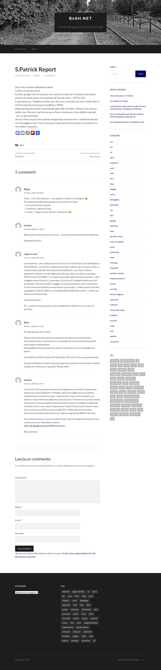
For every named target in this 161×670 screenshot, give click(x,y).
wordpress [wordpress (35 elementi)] (135, 414)
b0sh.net (80, 18)
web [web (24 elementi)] (140, 410)
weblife (113, 336)
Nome (18, 507)
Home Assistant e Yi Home (121, 95)
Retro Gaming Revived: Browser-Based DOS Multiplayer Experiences (127, 115)
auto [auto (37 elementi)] (126, 365)
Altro (22, 145)
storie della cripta (117, 310)
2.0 (111, 141)
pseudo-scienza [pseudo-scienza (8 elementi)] (131, 401)
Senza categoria (116, 294)
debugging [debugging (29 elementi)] (115, 374)
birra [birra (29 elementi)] (134, 365)
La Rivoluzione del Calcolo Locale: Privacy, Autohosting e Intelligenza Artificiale (128, 107)
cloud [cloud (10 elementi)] (131, 370)
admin (36, 75)
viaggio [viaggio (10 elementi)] (124, 410)
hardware (114, 226)
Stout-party (90, 155)
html (112, 231)
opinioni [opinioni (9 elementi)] (132, 392)
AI (111, 152)
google (113, 220)
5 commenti (49, 75)
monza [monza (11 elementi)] (122, 392)
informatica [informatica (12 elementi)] (115, 383)
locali (112, 247)
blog (112, 183)
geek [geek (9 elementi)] (113, 378)
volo (112, 331)
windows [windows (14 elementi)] (123, 414)
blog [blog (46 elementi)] (140, 365)
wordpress (114, 341)
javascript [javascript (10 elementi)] (134, 383)
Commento (21, 477)
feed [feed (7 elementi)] (135, 374)
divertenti (114, 205)
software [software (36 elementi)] (125, 405)
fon (111, 210)
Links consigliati (117, 241)
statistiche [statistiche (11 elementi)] (137, 405)
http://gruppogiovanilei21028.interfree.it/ (44, 425)
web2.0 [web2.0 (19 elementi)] (114, 414)
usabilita (113, 315)
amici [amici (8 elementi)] (113, 365)
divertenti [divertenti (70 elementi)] (126, 374)
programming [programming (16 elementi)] (116, 401)
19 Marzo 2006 (22, 75)
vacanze (113, 320)
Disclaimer (20, 49)
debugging (114, 199)
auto (112, 173)
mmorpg (113, 262)
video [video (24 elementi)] (133, 410)
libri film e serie (116, 236)
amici (112, 168)
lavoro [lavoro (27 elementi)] (113, 387)
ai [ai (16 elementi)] (137, 361)
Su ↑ (144, 660)
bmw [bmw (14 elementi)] (113, 370)
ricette (113, 283)
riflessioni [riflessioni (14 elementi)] (115, 405)
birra (112, 178)
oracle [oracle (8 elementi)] (141, 392)
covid (112, 194)
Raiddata (25, 155)
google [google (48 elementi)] (120, 378)
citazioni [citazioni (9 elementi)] (122, 370)
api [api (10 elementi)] (120, 365)
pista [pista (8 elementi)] (120, 396)
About (34, 49)
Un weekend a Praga (119, 101)
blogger (113, 189)
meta (112, 257)
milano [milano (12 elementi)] (114, 392)
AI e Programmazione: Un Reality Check (127, 122)
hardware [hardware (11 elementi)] (130, 378)
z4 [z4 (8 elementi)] (112, 418)
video (112, 325)
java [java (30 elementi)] (125, 383)
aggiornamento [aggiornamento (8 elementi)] (127, 361)
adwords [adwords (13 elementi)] (114, 361)
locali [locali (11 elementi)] (129, 387)
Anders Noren (133, 660)
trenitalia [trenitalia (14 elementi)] (114, 410)
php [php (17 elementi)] (112, 396)
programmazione (117, 278)
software (114, 304)
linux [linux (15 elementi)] (122, 387)
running (113, 289)
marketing (114, 252)
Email (18, 520)
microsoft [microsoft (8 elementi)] (138, 387)
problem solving (117, 273)
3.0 (111, 147)
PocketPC (114, 268)
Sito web (19, 533)
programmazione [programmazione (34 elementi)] (131, 396)
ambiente (114, 162)
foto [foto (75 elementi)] (142, 374)
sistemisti (114, 299)
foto (112, 215)
